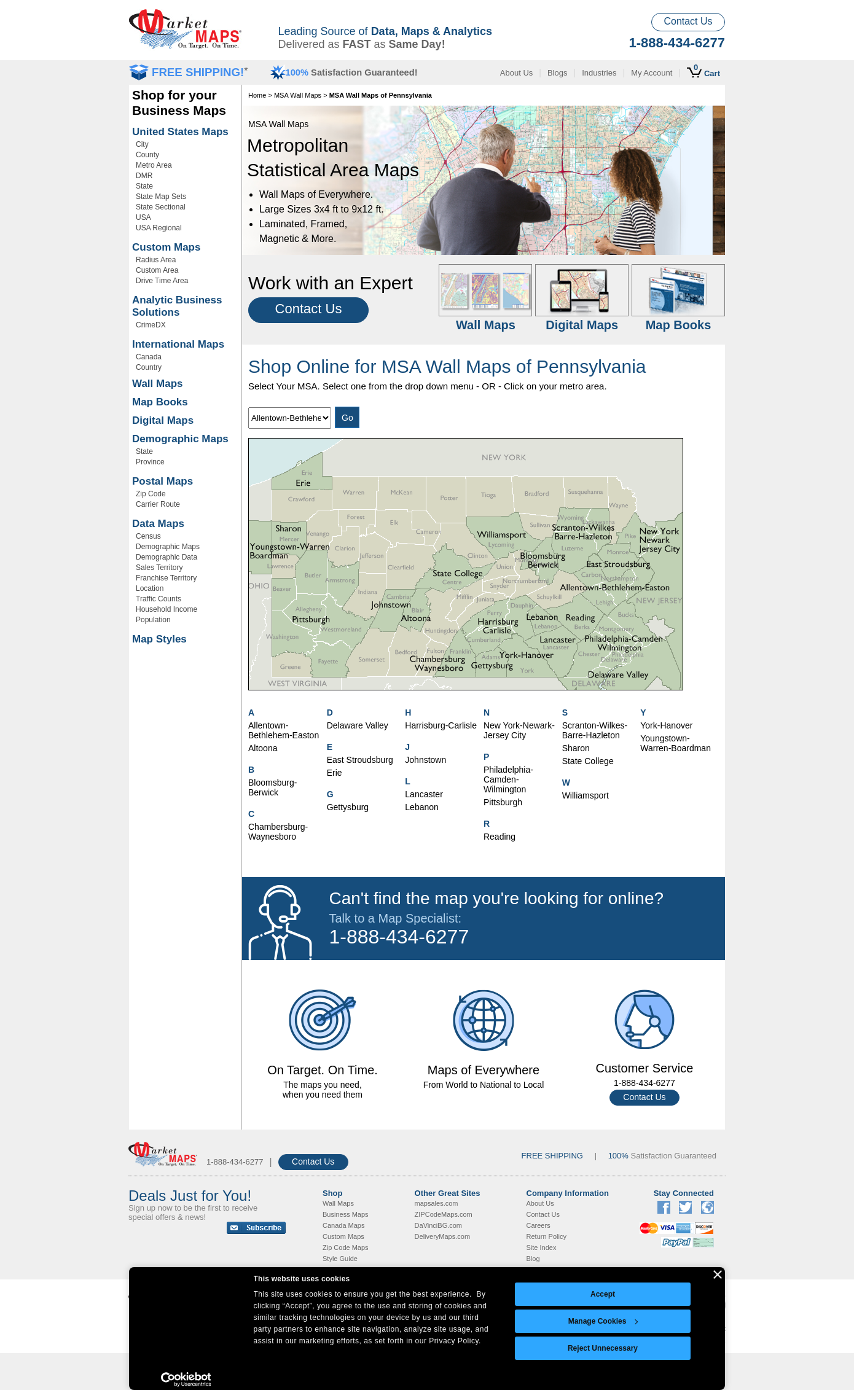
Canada (149, 357)
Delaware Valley (357, 725)
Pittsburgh (503, 802)
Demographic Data (166, 557)
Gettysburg (348, 807)
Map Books (160, 402)
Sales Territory (159, 567)
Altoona (262, 748)
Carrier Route (158, 504)
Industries (599, 72)
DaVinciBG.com (438, 1225)
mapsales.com (436, 1203)
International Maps (178, 344)
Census (148, 536)
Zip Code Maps (346, 1247)
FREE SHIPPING (552, 1155)
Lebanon (422, 807)
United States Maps (180, 132)
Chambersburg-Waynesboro (278, 831)
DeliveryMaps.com (442, 1236)
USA (143, 217)
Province (150, 462)
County (147, 154)
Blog (533, 1258)
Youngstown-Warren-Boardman (675, 743)
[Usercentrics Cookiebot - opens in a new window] (186, 1379)
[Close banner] (717, 1274)
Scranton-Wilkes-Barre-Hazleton (595, 730)
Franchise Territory (166, 578)
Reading (499, 836)
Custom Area (157, 270)
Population (153, 619)
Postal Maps (162, 481)
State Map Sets (161, 196)
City (142, 144)
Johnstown (425, 760)
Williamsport (585, 795)
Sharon (576, 748)
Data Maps (158, 523)
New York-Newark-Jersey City (519, 730)
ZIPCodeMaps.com (443, 1214)
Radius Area (156, 260)
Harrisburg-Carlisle (441, 725)
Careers (538, 1225)
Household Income (166, 609)
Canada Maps (344, 1225)
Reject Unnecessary (603, 1348)
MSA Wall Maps (297, 95)
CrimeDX (151, 325)
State (144, 186)
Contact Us (688, 21)
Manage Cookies (603, 1321)
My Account (651, 72)
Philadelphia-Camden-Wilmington (508, 779)
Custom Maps (166, 247)
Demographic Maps (180, 439)
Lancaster (423, 794)
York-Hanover (666, 725)
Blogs (557, 72)
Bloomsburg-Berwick (272, 787)
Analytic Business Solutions (177, 306)
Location (149, 588)
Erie (334, 773)
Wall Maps (157, 383)
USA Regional (159, 228)
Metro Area (154, 165)
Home (257, 95)
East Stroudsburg (360, 760)
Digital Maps (163, 420)
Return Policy (546, 1236)
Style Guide (340, 1258)
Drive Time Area (162, 280)
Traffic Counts (158, 599)
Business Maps (346, 1214)
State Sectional (161, 207)
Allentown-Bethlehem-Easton (283, 730)
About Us (516, 72)
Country (149, 367)
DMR (144, 175)
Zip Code (151, 494)
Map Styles (159, 639)
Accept (602, 1294)
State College (588, 761)
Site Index (542, 1247)
